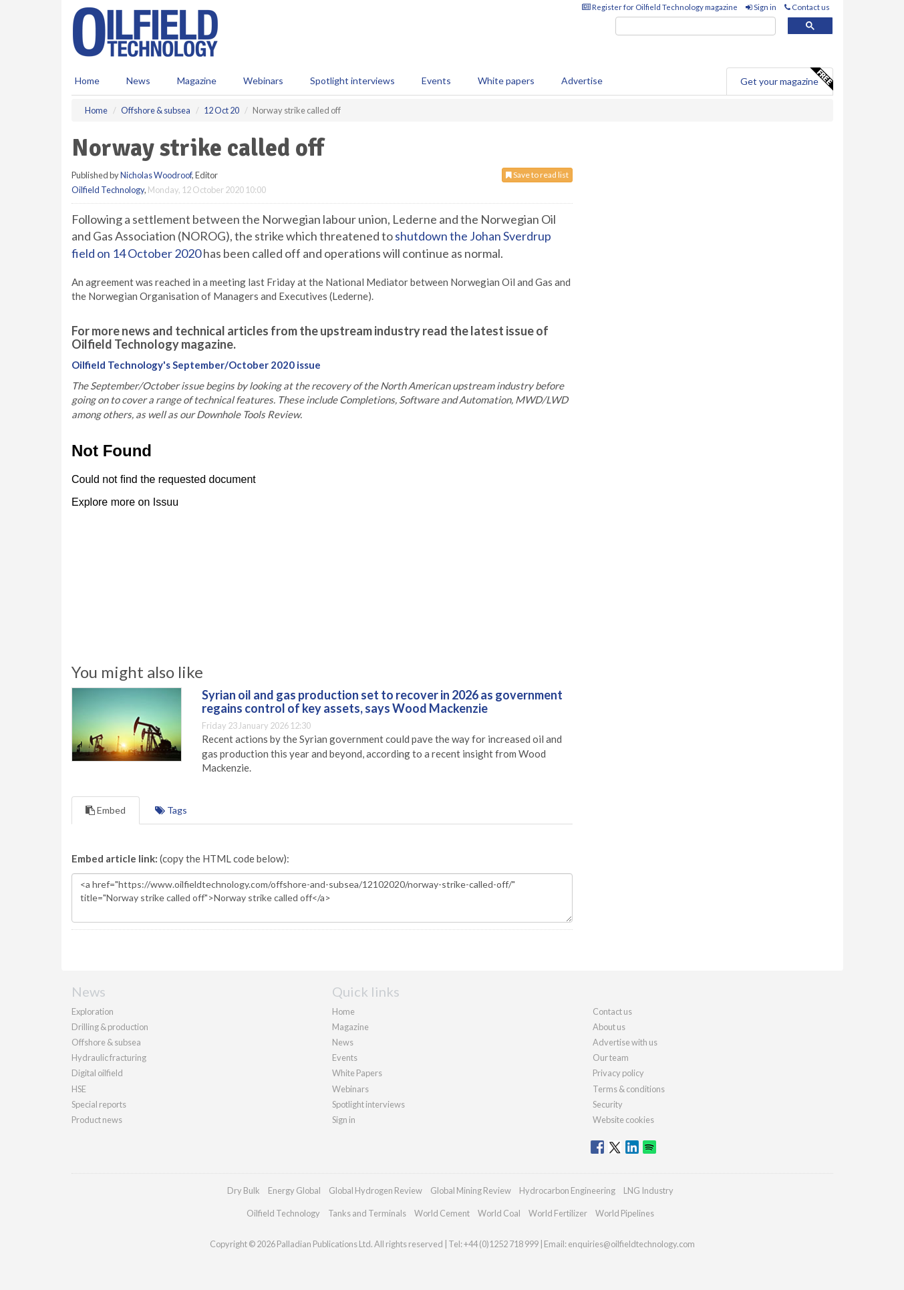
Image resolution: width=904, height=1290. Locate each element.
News (342, 1042)
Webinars (263, 80)
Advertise (582, 80)
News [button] (138, 80)
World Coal (499, 1213)
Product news (96, 1119)
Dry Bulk (243, 1190)
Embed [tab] (106, 810)
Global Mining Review (470, 1190)
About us (609, 1026)
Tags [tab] (171, 810)
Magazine (196, 80)
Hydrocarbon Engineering (567, 1190)
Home (87, 80)
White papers (506, 80)
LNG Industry (648, 1190)
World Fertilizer (558, 1213)
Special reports (98, 1104)
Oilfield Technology (107, 189)
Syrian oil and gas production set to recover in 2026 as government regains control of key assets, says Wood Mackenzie (382, 701)
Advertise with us (625, 1042)
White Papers (357, 1073)
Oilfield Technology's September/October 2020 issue (196, 365)
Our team (611, 1057)
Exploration (92, 1011)
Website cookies (623, 1119)
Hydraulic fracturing (108, 1057)
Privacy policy (618, 1073)
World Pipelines (624, 1213)
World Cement (442, 1213)
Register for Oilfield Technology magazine (660, 7)
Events (436, 80)
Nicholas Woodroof (156, 175)
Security (608, 1104)
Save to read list (537, 175)
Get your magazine (786, 79)
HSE (78, 1089)
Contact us (807, 7)
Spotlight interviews (352, 80)
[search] (695, 26)
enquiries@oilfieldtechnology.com (631, 1244)
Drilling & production (109, 1026)
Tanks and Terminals (367, 1213)
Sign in (761, 7)
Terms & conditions (629, 1089)
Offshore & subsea (106, 1042)
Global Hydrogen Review (375, 1190)
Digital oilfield (97, 1073)
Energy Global (294, 1190)
